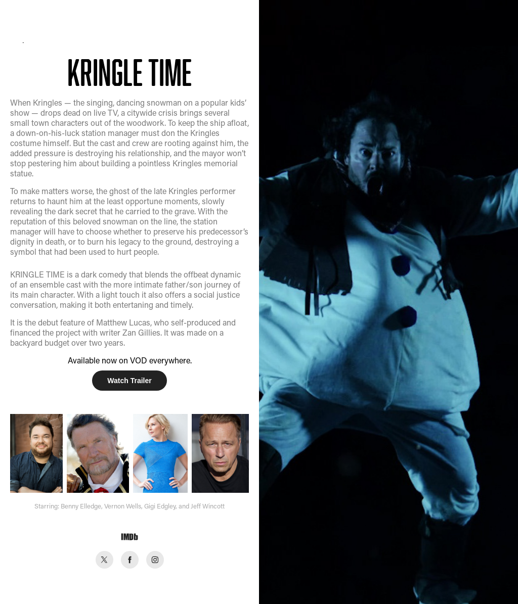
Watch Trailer (129, 381)
